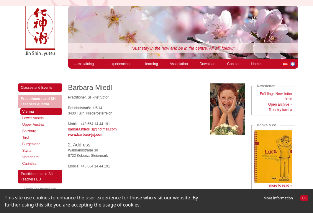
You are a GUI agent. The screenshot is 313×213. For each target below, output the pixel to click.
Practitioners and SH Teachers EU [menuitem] (37, 176)
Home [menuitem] (255, 64)
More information (278, 198)
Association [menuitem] (179, 64)
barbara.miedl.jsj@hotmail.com (92, 129)
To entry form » (280, 110)
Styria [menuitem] (27, 151)
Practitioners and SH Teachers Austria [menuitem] (41, 101)
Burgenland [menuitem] (31, 144)
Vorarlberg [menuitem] (30, 157)
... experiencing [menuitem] (118, 64)
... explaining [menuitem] (84, 64)
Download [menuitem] (207, 64)
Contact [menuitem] (233, 64)
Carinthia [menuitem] (29, 164)
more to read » (280, 185)
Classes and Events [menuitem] (36, 87)
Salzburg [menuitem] (29, 131)
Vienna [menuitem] (34, 111)
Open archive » (280, 104)
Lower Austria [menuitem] (33, 118)
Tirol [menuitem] (25, 137)
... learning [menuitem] (149, 64)
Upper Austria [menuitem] (33, 124)
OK (304, 198)
